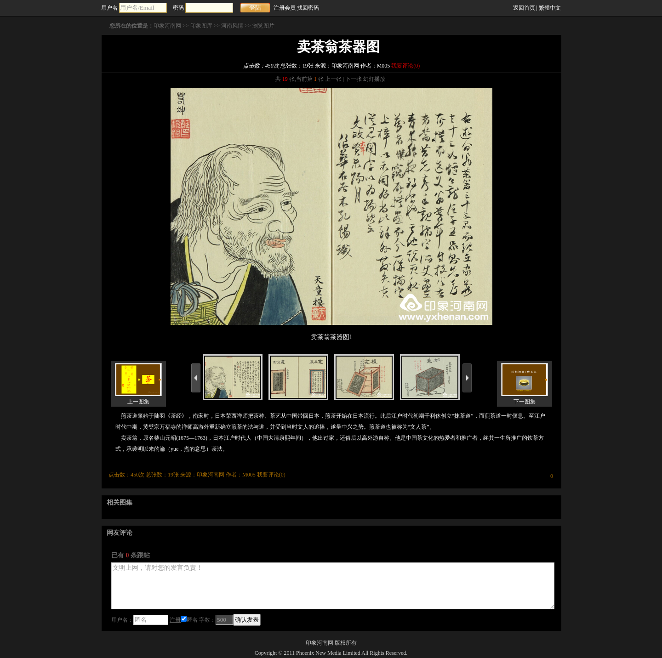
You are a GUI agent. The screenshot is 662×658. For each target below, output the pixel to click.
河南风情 (232, 26)
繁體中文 (550, 8)
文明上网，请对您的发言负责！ (332, 585)
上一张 (333, 79)
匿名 (189, 620)
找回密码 (308, 8)
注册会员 (285, 8)
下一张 (353, 79)
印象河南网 (167, 26)
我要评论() (405, 65)
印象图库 (201, 26)
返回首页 (524, 8)
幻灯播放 (374, 79)
